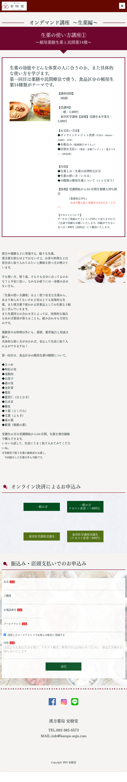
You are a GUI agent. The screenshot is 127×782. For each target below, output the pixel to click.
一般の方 (42, 506)
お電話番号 (10, 610)
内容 (6, 642)
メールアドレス (12, 623)
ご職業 (7, 595)
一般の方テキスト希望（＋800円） (85, 506)
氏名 (6, 582)
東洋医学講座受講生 (42, 536)
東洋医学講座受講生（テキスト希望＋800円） (85, 536)
